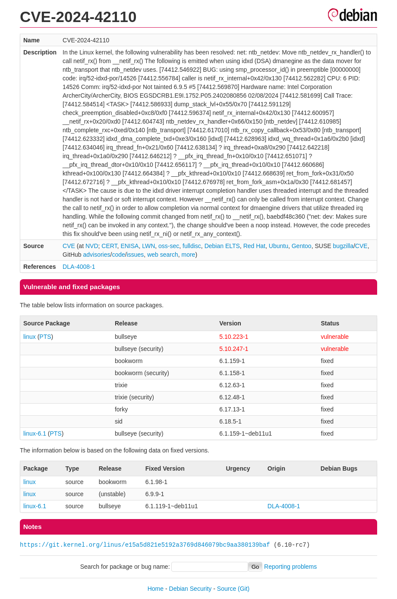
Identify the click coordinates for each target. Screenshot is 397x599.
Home (156, 588)
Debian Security (190, 588)
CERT (109, 245)
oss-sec (168, 245)
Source (226, 588)
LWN (148, 245)
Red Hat (254, 245)
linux (29, 336)
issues (135, 254)
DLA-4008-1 (79, 266)
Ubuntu (278, 245)
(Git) (243, 588)
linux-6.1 (34, 433)
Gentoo (302, 245)
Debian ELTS (222, 245)
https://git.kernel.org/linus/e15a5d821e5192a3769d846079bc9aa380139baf (145, 545)
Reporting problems (290, 566)
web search (162, 254)
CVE (69, 245)
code (118, 254)
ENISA (129, 245)
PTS (45, 336)
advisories (96, 254)
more (188, 254)
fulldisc (192, 245)
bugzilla (343, 245)
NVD (91, 245)
